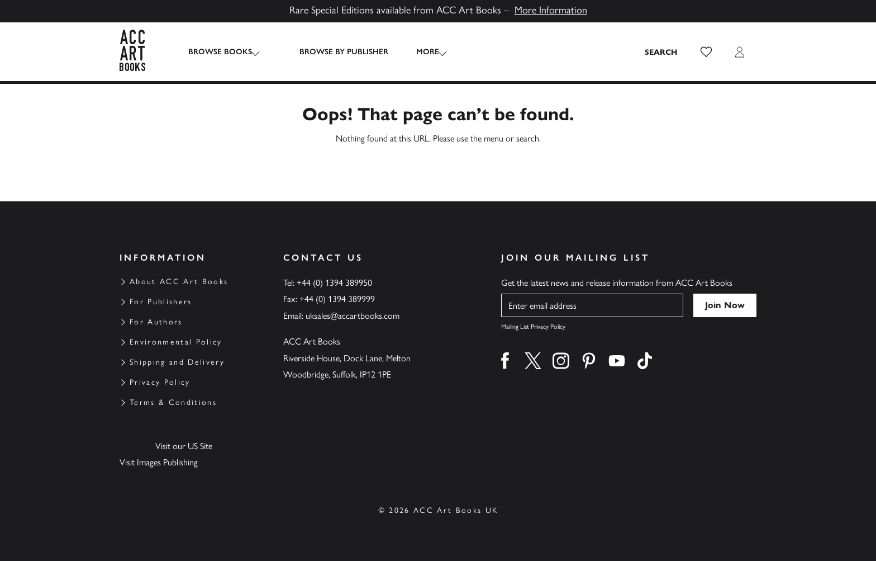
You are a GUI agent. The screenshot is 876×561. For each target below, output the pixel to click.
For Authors (156, 322)
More (416, 51)
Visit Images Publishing (159, 462)
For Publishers (161, 302)
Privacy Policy (160, 382)
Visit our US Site (183, 446)
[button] (706, 52)
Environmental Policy (176, 342)
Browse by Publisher (332, 51)
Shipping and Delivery (177, 362)
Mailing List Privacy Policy (533, 327)
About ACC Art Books (179, 281)
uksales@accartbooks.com (352, 315)
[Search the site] (661, 52)
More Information (551, 10)
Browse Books (220, 51)
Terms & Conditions (173, 402)
